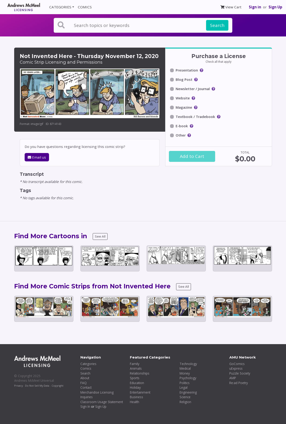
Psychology (188, 378)
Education (137, 383)
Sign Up (275, 7)
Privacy (18, 385)
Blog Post (184, 79)
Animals (136, 368)
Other (181, 135)
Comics (85, 368)
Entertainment (140, 392)
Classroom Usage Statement (101, 402)
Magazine (184, 107)
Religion (185, 402)
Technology (188, 364)
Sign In (85, 406)
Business (136, 397)
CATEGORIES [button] (60, 7)
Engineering (188, 392)
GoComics (237, 364)
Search (217, 25)
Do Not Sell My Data (37, 385)
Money (185, 373)
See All (100, 236)
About (84, 378)
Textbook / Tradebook (195, 116)
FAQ (83, 383)
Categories (88, 364)
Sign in (255, 7)
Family (134, 364)
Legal (183, 387)
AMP (232, 378)
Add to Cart (192, 156)
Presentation (187, 70)
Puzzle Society (239, 373)
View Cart (230, 7)
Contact (86, 387)
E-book (182, 126)
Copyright (57, 385)
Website (183, 98)
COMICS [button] (85, 7)
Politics (185, 383)
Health (134, 402)
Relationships (139, 373)
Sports (134, 378)
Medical (185, 368)
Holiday (135, 387)
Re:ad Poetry (238, 383)
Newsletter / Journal (193, 88)
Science (185, 397)
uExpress (236, 368)
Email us (37, 157)
